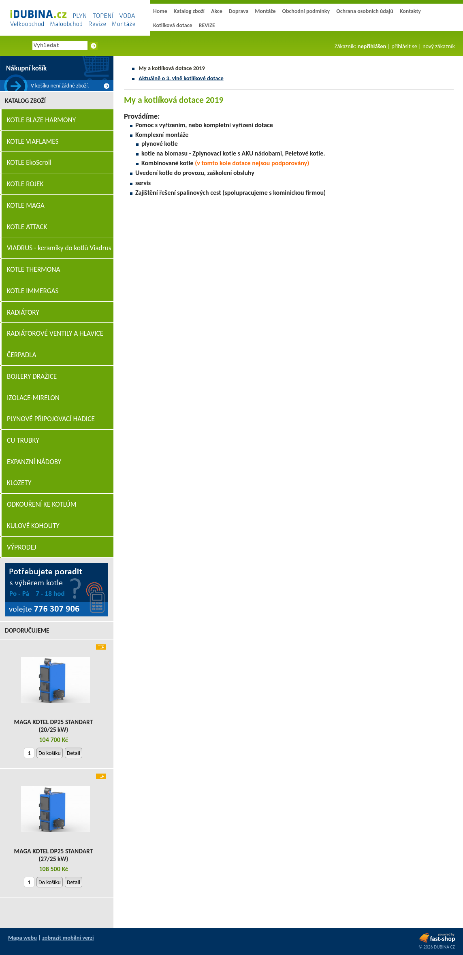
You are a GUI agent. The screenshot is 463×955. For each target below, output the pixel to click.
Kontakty (410, 11)
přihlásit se (404, 46)
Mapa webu (22, 937)
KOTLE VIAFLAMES (32, 141)
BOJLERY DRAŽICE (32, 376)
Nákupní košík (26, 68)
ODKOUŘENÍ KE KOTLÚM (41, 504)
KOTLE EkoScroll (29, 162)
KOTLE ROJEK (25, 184)
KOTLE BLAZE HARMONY (41, 120)
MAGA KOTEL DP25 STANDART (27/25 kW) (53, 855)
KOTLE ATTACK (27, 227)
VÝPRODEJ (21, 547)
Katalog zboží (189, 11)
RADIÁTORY (23, 312)
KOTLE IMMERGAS (32, 291)
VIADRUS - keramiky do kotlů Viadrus (59, 248)
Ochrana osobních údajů (364, 11)
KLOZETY (19, 483)
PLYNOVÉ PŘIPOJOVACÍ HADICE (51, 419)
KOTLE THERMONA (33, 269)
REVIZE (207, 25)
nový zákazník (438, 46)
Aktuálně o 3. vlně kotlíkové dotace (181, 78)
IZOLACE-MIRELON (33, 398)
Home (160, 11)
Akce (216, 11)
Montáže (265, 11)
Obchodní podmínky (306, 11)
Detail (73, 753)
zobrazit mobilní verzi (68, 937)
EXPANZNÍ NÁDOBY (34, 462)
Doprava (239, 11)
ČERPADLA (21, 355)
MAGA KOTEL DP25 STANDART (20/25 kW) (53, 725)
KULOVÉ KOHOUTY (33, 526)
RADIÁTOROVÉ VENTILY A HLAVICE (55, 333)
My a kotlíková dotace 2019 (172, 68)
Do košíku (49, 753)
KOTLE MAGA (26, 205)
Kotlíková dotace (172, 25)
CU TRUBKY (23, 440)
